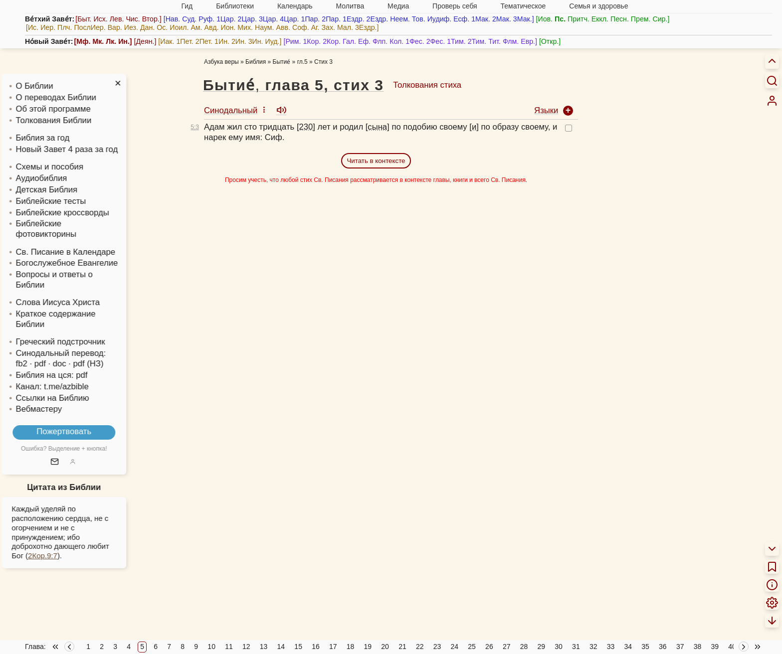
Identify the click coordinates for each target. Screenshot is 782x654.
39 (715, 647)
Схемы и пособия (62, 166)
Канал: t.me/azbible (64, 386)
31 (576, 647)
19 (368, 647)
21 (402, 647)
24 (455, 647)
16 (316, 647)
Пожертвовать (76, 431)
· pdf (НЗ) (98, 363)
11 (229, 647)
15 (298, 647)
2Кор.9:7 (55, 555)
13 (264, 647)
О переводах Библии (68, 97)
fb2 (34, 363)
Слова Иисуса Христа (70, 302)
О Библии (47, 86)
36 (663, 647)
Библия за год (55, 138)
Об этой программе (65, 109)
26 (489, 647)
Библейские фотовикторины (58, 229)
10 (211, 647)
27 (507, 647)
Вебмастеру (51, 409)
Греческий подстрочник (73, 341)
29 (542, 647)
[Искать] (772, 80)
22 (420, 647)
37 (680, 647)
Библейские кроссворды (75, 212)
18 (351, 647)
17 (333, 647)
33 (611, 647)
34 (628, 647)
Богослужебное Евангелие (79, 263)
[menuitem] (772, 101)
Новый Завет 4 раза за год (79, 149)
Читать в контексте (376, 160)
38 (698, 647)
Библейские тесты (63, 201)
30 (559, 647)
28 (524, 647)
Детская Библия (59, 189)
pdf (94, 375)
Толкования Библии (66, 120)
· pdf (50, 363)
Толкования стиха (427, 85)
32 (593, 647)
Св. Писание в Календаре (78, 252)
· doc (70, 363)
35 (645, 647)
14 (281, 647)
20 (385, 647)
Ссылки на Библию (65, 398)
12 (246, 647)
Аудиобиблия (54, 178)
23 (437, 647)
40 (732, 647)
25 (472, 647)
